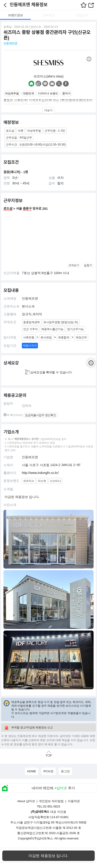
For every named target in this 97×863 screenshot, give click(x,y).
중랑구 (27, 208)
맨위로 (48, 754)
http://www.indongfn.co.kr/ (40, 473)
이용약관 (74, 801)
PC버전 (48, 771)
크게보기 (73, 265)
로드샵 (7, 208)
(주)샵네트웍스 (43, 838)
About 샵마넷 (26, 801)
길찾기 (88, 265)
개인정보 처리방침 (51, 801)
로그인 (65, 771)
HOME (31, 771)
